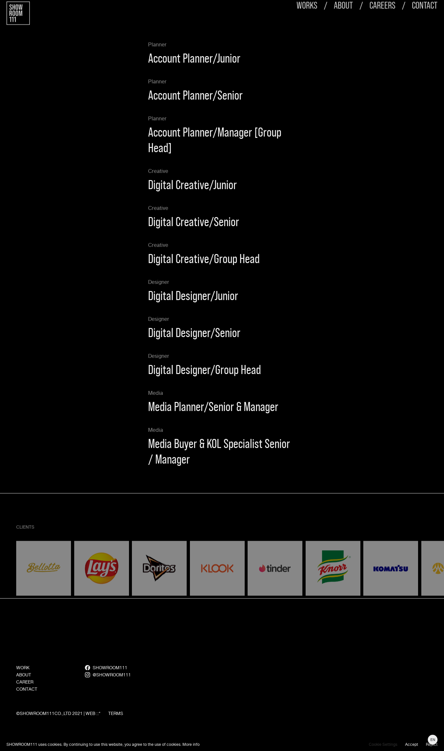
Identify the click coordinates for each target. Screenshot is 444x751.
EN (432, 740)
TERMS (115, 727)
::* (98, 727)
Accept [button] (411, 744)
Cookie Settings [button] (383, 744)
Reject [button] (432, 744)
